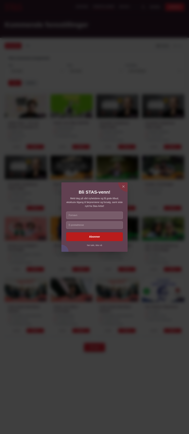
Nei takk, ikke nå (94, 245)
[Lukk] (123, 186)
